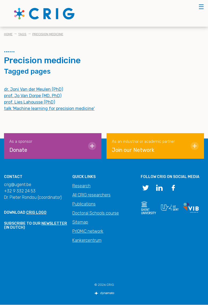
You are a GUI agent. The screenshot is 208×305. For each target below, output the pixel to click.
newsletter (54, 223)
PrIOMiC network (87, 231)
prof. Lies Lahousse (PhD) (29, 102)
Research (81, 185)
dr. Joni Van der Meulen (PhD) (33, 89)
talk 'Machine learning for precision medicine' (49, 108)
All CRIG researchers (91, 194)
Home (8, 34)
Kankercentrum (86, 240)
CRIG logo (36, 212)
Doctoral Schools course (95, 213)
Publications (84, 204)
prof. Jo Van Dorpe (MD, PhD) (32, 95)
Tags (22, 34)
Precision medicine (47, 34)
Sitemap (80, 222)
